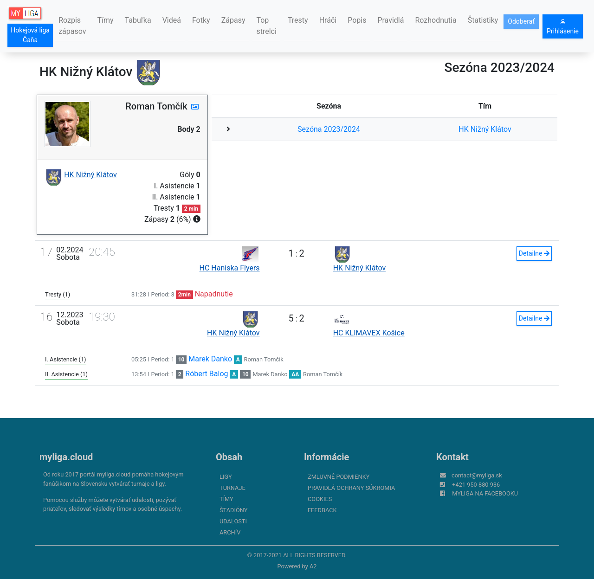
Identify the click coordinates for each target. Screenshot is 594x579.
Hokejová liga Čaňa (30, 35)
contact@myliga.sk (477, 475)
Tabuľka (138, 20)
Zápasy (233, 20)
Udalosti (233, 521)
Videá (171, 20)
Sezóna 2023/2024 (328, 129)
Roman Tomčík (264, 359)
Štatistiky (483, 20)
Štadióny (233, 510)
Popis (357, 20)
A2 (313, 566)
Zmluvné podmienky (338, 476)
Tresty (298, 20)
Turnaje (232, 487)
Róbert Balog (206, 373)
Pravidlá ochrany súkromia (351, 487)
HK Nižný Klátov (484, 129)
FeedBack (322, 510)
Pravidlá (390, 20)
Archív (230, 532)
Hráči (328, 20)
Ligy (226, 476)
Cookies (320, 498)
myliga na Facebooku (485, 493)
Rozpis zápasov (72, 26)
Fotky (201, 20)
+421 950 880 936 (476, 484)
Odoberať (521, 21)
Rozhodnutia (435, 20)
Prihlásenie (563, 27)
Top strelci (266, 26)
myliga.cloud (66, 457)
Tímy (105, 20)
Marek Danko (210, 358)
